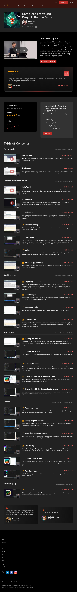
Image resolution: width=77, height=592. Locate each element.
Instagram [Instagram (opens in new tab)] (15, 572)
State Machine (30, 320)
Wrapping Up (30, 490)
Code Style (29, 212)
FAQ (3, 561)
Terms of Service (20, 587)
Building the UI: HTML (33, 339)
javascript (10, 124)
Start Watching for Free (48, 61)
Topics (3, 549)
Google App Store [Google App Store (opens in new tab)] (18, 577)
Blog (19, 6)
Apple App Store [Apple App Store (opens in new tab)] (7, 577)
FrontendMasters (12, 2)
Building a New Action (33, 458)
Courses (12, 6)
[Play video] (20, 50)
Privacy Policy (30, 587)
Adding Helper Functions (34, 421)
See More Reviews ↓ (63, 85)
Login (71, 2)
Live (3, 546)
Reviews (4, 555)
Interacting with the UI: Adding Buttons (40, 376)
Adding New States (32, 408)
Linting (27, 250)
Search (56, 3)
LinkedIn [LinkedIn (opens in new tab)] (7, 572)
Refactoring (29, 446)
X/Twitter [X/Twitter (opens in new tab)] (3, 572)
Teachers (4, 552)
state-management (13, 126)
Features (26, 6)
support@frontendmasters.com (15, 582)
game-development (13, 128)
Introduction (27, 155)
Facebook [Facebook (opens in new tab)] (11, 572)
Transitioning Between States (36, 433)
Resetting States (31, 471)
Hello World (26, 187)
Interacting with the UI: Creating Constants (41, 389)
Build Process (27, 200)
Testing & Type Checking (34, 262)
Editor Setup (29, 237)
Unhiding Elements (32, 364)
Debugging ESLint (31, 307)
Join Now (63, 2)
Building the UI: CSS (32, 351)
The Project (26, 168)
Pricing (34, 6)
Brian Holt (32, 21)
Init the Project (30, 295)
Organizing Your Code (33, 281)
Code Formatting (31, 225)
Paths (5, 6)
